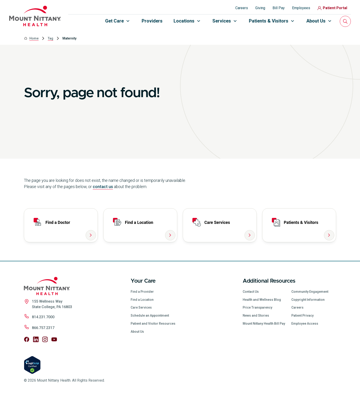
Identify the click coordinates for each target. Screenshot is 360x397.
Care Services (141, 307)
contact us (103, 186)
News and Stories (256, 315)
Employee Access (304, 323)
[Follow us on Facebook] (26, 339)
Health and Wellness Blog (262, 299)
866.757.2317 (43, 328)
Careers (241, 8)
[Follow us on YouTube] (54, 339)
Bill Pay (279, 8)
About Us (137, 331)
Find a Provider (142, 291)
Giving (260, 8)
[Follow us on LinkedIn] (36, 339)
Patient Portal (332, 8)
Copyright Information (308, 299)
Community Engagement (309, 291)
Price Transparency (257, 307)
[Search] (345, 21)
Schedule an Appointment (150, 315)
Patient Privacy (302, 315)
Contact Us (251, 291)
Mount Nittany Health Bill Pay (264, 323)
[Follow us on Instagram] (45, 339)
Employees (301, 8)
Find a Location (142, 299)
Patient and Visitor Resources (153, 323)
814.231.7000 (43, 317)
